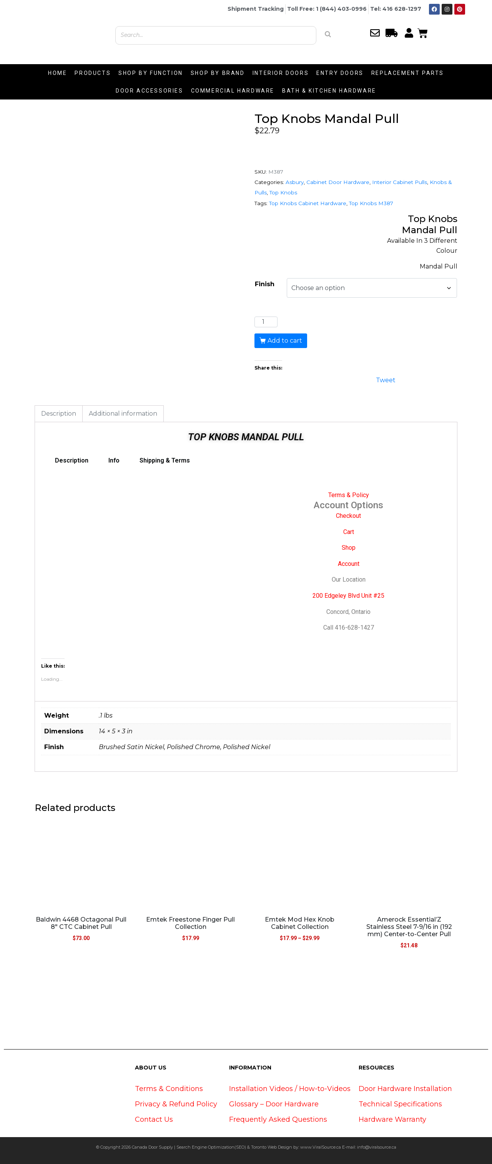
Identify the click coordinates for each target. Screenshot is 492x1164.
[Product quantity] (266, 322)
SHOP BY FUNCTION (150, 73)
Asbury (295, 182)
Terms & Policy (348, 495)
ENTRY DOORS (340, 73)
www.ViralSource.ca (320, 1147)
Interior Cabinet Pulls (399, 182)
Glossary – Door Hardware (274, 1104)
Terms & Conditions (169, 1088)
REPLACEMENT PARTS (407, 73)
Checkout (348, 515)
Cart (348, 532)
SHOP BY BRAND (218, 73)
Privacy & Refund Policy (176, 1104)
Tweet (386, 379)
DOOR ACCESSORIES (149, 91)
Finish (264, 284)
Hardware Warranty (392, 1119)
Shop (349, 547)
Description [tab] (58, 413)
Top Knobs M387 (371, 203)
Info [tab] (114, 460)
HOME (57, 73)
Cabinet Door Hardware (337, 182)
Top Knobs (283, 192)
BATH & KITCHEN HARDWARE (329, 91)
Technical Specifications (400, 1104)
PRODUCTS (93, 73)
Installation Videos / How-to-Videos (290, 1088)
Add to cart (285, 340)
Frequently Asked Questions (278, 1119)
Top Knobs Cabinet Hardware (307, 203)
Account (348, 563)
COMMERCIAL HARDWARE (232, 91)
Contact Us (154, 1119)
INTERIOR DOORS (281, 73)
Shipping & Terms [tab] (165, 460)
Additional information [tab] (123, 413)
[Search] (328, 34)
